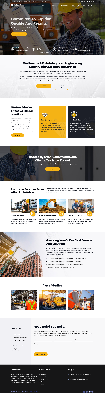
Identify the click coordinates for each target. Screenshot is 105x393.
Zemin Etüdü (75, 5)
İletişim (90, 5)
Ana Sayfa (45, 5)
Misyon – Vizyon (45, 379)
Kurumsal (53, 5)
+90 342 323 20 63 (41, 1)
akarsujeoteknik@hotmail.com (23, 1)
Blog (83, 5)
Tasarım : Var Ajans (34, 391)
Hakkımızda (43, 376)
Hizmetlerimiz (64, 5)
